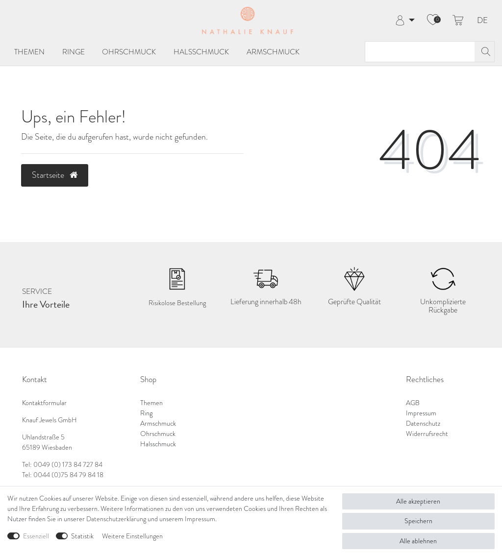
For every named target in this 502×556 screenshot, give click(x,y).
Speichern (418, 521)
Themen (29, 52)
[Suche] (484, 52)
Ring (146, 413)
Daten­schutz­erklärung (116, 519)
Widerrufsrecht (427, 433)
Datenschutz (423, 423)
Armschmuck (273, 52)
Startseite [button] (54, 175)
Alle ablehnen (418, 541)
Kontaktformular (44, 403)
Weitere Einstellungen (132, 536)
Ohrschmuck (129, 52)
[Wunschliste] (433, 20)
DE (482, 21)
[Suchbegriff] (420, 52)
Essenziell (36, 536)
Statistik (82, 536)
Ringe (73, 52)
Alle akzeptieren (418, 501)
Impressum (421, 413)
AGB (413, 403)
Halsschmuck (201, 52)
